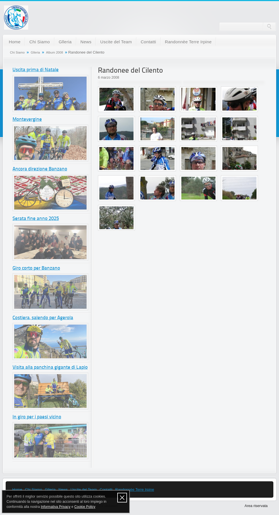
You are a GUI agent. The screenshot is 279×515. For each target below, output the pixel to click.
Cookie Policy (84, 507)
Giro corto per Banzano (36, 268)
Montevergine (27, 119)
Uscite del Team (116, 41)
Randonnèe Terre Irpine (188, 41)
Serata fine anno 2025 (36, 218)
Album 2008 (54, 52)
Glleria (65, 41)
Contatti (148, 41)
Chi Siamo (39, 41)
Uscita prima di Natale (36, 70)
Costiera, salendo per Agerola (43, 317)
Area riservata (256, 506)
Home (14, 41)
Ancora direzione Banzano (40, 169)
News (86, 41)
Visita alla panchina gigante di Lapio (50, 367)
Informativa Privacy (55, 507)
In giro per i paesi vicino (37, 417)
